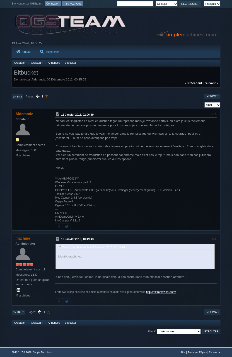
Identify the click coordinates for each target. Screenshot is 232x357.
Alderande (24, 114)
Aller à (151, 331)
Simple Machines (42, 352)
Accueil (23, 51)
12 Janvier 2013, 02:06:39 (77, 114)
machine (22, 238)
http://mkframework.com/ (161, 292)
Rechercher (49, 51)
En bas (17, 96)
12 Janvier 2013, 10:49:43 (77, 239)
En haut (18, 312)
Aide (183, 352)
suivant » (211, 83)
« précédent (193, 83)
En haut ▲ (214, 352)
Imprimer (212, 96)
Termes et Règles (197, 352)
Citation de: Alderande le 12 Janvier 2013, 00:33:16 (93, 247)
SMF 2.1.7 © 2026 (21, 352)
